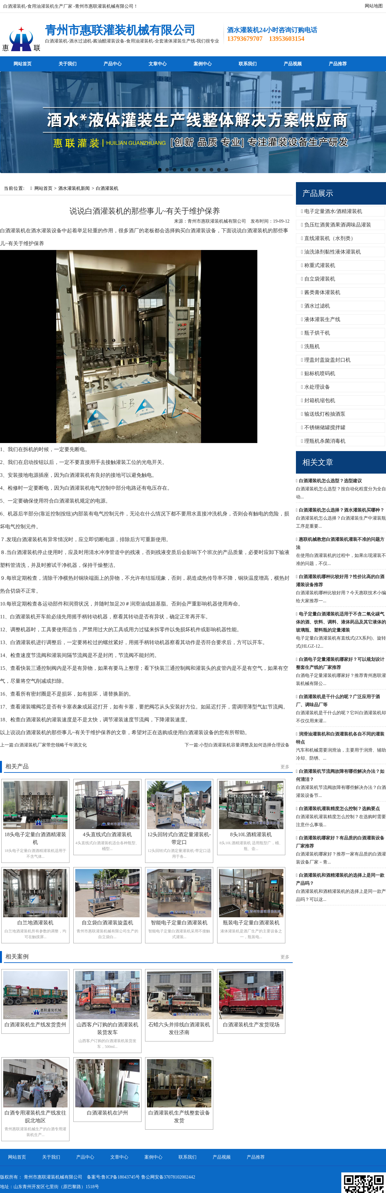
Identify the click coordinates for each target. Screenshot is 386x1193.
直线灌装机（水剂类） (328, 238)
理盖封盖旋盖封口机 (326, 360)
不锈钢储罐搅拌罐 (323, 427)
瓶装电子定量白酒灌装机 (251, 922)
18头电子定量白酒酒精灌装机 (35, 838)
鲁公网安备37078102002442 (168, 1177)
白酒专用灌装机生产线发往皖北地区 (35, 1116)
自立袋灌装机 (318, 279)
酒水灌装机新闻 (74, 188)
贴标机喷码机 (318, 373)
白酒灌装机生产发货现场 (251, 1024)
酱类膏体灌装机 (320, 292)
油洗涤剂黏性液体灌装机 (331, 251)
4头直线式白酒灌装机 (107, 834)
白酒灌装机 (107, 188)
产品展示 (317, 193)
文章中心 (158, 63)
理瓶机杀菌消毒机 (323, 441)
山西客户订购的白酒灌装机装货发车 (107, 1028)
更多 (285, 766)
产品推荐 (338, 63)
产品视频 (293, 63)
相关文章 (317, 462)
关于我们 (68, 63)
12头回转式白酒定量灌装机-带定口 (179, 838)
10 (226, 169)
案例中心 (203, 63)
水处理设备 (315, 387)
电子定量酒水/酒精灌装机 (331, 211)
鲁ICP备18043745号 (120, 1177)
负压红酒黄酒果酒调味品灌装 (336, 224)
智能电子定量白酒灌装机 (179, 922)
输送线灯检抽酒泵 (323, 414)
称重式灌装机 (318, 265)
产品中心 (113, 63)
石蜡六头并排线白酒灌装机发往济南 (179, 1028)
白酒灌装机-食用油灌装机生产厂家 (37, 6)
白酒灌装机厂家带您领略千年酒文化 (51, 745)
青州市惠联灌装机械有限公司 (120, 30)
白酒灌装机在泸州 (107, 1112)
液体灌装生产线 (320, 319)
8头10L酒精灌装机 (251, 834)
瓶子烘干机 (315, 333)
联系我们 (248, 63)
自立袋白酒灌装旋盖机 (107, 922)
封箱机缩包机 (318, 400)
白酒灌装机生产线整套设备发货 (179, 1116)
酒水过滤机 (315, 306)
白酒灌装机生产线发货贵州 (35, 1024)
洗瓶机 (310, 346)
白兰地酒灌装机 (35, 922)
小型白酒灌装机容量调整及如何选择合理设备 (244, 745)
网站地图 (374, 6)
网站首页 (23, 63)
